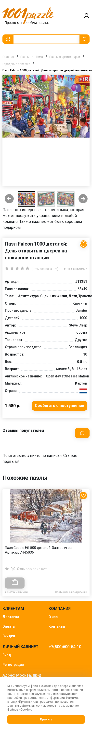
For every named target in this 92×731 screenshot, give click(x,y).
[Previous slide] (9, 199)
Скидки (8, 636)
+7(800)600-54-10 (65, 646)
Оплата (8, 626)
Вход (6, 655)
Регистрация (13, 665)
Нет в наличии (76, 269)
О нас (53, 617)
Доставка (10, 617)
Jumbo (81, 310)
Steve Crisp (78, 325)
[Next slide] (83, 199)
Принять (46, 719)
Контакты (57, 626)
